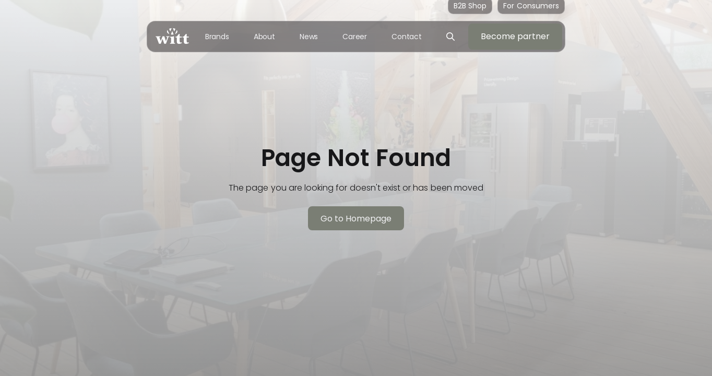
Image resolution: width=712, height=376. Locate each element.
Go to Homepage (356, 219)
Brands (217, 36)
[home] (172, 36)
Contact (406, 36)
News (309, 36)
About (265, 36)
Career (354, 36)
